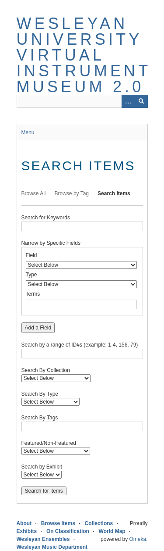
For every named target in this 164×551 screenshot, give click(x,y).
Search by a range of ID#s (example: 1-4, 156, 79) (79, 345)
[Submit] (141, 101)
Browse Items (58, 523)
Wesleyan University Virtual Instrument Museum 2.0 (84, 55)
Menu (28, 132)
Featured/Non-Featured (48, 443)
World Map (112, 531)
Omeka (137, 539)
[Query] (82, 101)
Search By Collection (45, 370)
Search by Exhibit (41, 467)
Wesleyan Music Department (52, 547)
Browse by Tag (72, 193)
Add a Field (38, 328)
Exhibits (27, 531)
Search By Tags (39, 418)
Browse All (33, 193)
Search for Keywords (45, 218)
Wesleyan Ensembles (43, 539)
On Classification (67, 531)
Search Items (114, 193)
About (24, 523)
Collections (99, 523)
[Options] (128, 101)
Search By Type (40, 394)
